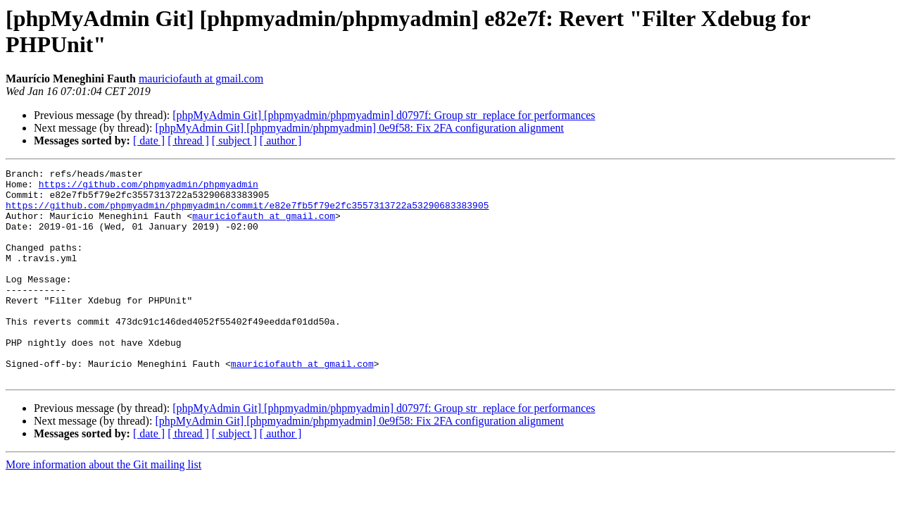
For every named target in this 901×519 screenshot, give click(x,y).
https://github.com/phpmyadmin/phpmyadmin (148, 188)
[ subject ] (234, 140)
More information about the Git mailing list (103, 507)
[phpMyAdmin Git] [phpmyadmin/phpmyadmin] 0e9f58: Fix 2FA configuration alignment (359, 128)
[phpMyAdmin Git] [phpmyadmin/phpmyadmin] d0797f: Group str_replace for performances (383, 115)
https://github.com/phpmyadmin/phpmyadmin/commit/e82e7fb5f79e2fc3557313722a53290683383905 (247, 213)
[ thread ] (188, 140)
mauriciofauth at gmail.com (201, 79)
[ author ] (281, 140)
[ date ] (149, 140)
